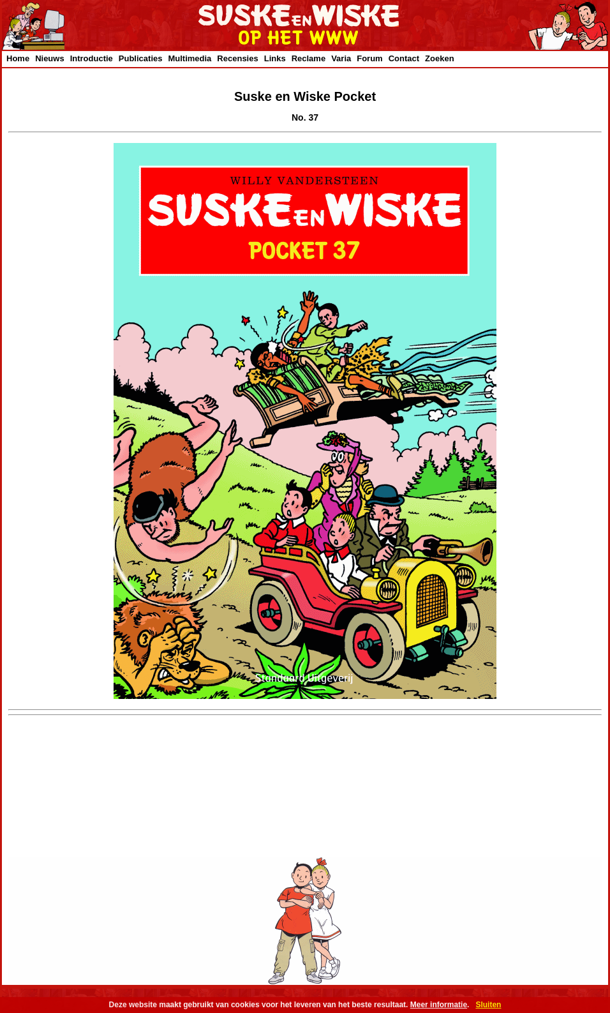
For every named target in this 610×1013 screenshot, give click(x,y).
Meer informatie (438, 1004)
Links (275, 58)
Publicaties (141, 58)
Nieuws (49, 58)
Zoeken (439, 58)
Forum (369, 58)
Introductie (91, 58)
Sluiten (488, 1004)
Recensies (237, 58)
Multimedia (189, 58)
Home (17, 58)
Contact (404, 58)
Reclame (308, 58)
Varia (341, 58)
